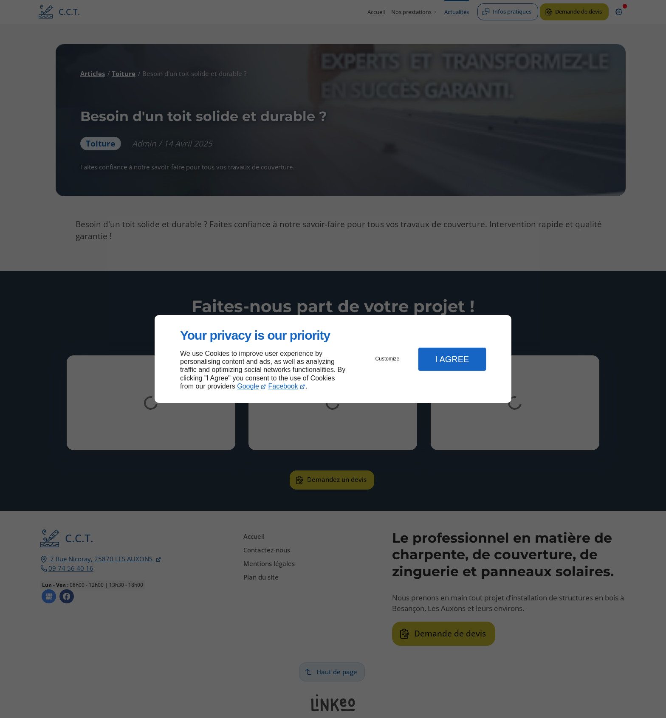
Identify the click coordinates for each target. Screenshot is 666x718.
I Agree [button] (452, 359)
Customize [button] (387, 359)
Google (248, 386)
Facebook (283, 386)
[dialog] (333, 359)
